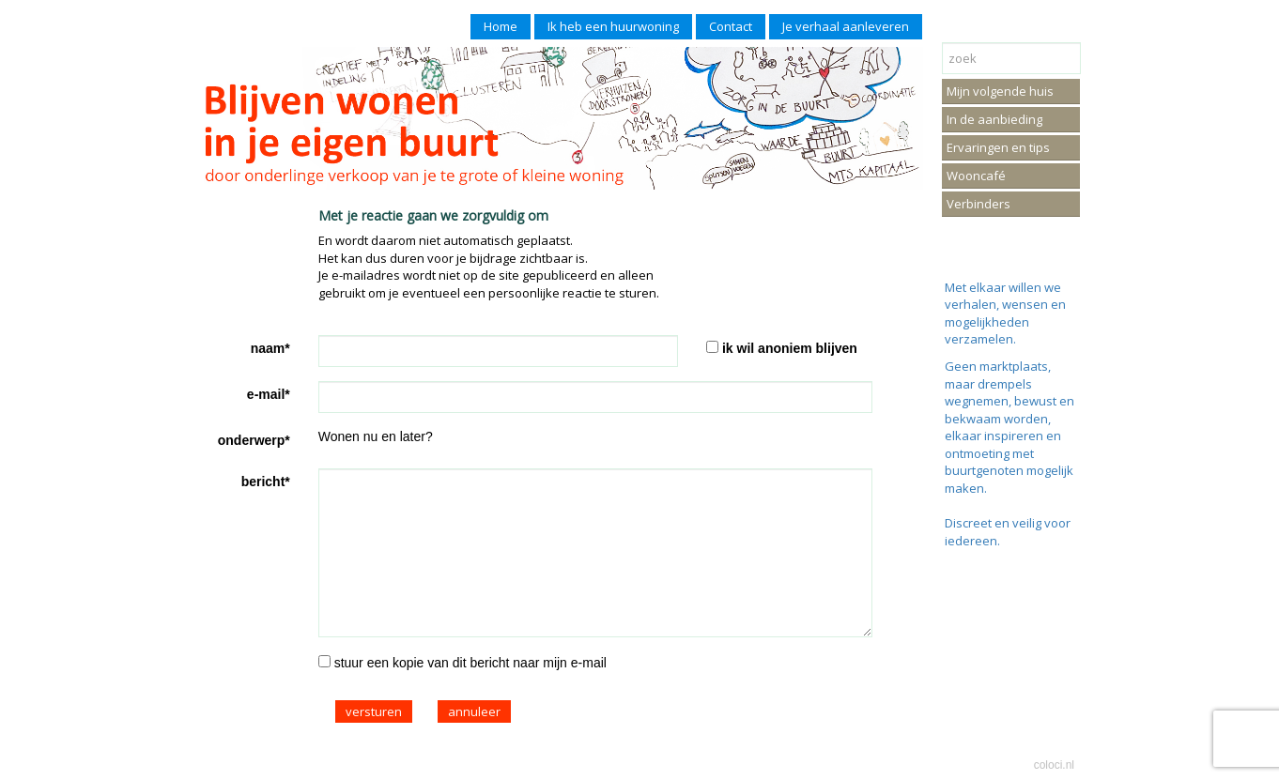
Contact (730, 26)
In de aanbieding (994, 119)
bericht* (265, 481)
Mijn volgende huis (1000, 91)
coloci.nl (1054, 765)
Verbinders (978, 203)
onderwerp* (254, 440)
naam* (270, 348)
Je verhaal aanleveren (845, 26)
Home (500, 26)
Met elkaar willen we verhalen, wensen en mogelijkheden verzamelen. (1005, 313)
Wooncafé (976, 175)
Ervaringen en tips (998, 147)
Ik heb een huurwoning (613, 26)
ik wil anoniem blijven (789, 348)
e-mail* (268, 394)
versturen (374, 711)
